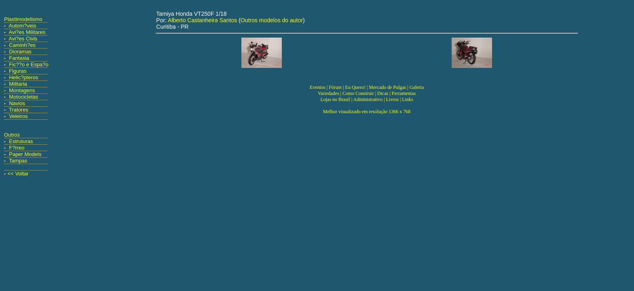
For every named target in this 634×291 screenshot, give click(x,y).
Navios (17, 103)
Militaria (18, 84)
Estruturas (21, 141)
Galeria (417, 87)
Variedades (328, 93)
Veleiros (18, 116)
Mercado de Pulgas (387, 87)
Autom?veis (22, 26)
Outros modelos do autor (272, 20)
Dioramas (20, 51)
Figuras (17, 71)
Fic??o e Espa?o (29, 64)
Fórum (335, 87)
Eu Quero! (355, 87)
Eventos (317, 87)
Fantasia (19, 58)
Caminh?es (22, 45)
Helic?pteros (23, 77)
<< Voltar (18, 174)
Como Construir (358, 93)
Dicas (382, 93)
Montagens (22, 90)
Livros (392, 99)
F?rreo (16, 148)
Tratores (18, 110)
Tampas (18, 161)
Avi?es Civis (23, 39)
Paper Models (25, 154)
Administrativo (368, 99)
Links (407, 99)
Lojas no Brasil (335, 99)
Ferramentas (404, 93)
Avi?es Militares (27, 32)
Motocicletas (23, 97)
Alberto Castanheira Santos (202, 20)
